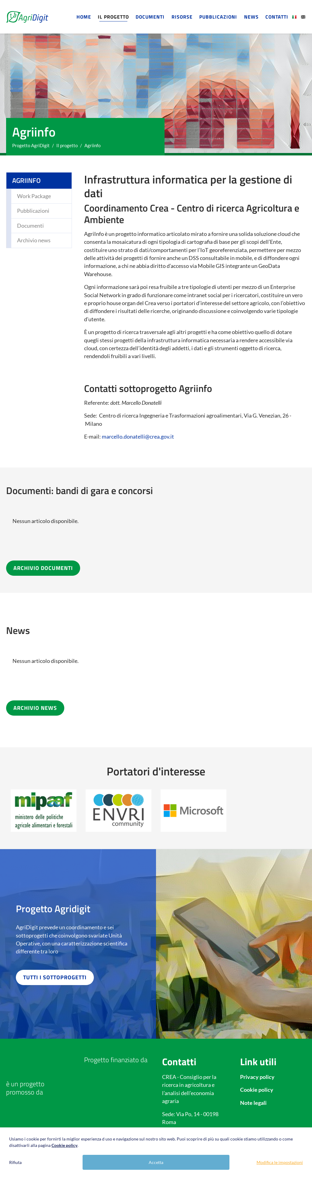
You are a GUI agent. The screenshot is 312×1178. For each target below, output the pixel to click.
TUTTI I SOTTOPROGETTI (55, 977)
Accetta (156, 1162)
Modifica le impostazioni (280, 1162)
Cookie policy (256, 1090)
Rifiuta (15, 1162)
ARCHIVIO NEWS (35, 708)
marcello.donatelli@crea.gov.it (138, 436)
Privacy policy (257, 1077)
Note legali (253, 1103)
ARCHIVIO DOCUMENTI (43, 568)
